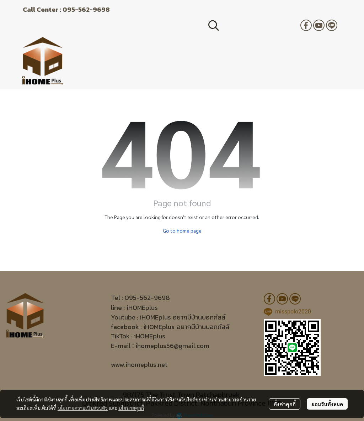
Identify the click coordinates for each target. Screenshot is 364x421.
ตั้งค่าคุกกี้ (284, 404)
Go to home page (182, 230)
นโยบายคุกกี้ (131, 408)
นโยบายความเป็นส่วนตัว (83, 408)
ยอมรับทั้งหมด (327, 404)
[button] (250, 25)
